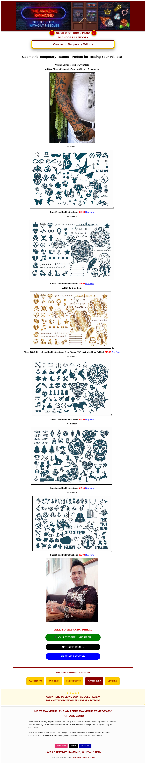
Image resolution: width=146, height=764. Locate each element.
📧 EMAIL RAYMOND (73, 656)
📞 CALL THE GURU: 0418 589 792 (73, 637)
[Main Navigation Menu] (73, 44)
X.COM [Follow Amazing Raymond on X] (73, 746)
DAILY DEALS (54, 681)
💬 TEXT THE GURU (73, 647)
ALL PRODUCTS (35, 681)
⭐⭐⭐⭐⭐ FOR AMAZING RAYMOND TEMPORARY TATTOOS (73, 697)
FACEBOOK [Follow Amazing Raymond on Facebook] (85, 746)
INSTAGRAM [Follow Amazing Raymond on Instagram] (61, 746)
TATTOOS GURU (94, 681)
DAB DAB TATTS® (73, 681)
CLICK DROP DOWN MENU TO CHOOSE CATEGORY (73, 35)
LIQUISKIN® (112, 681)
